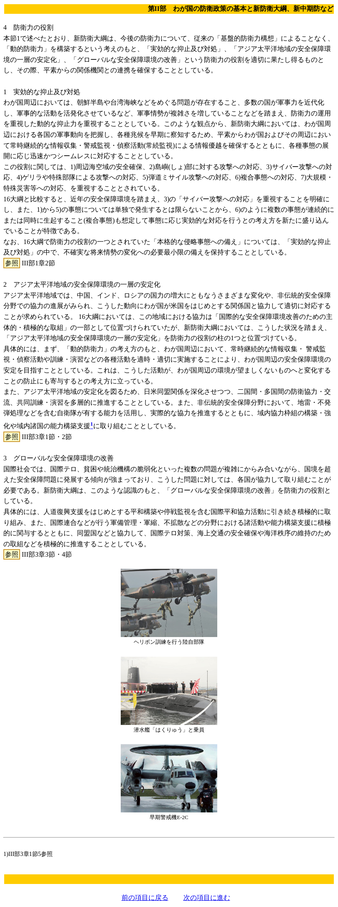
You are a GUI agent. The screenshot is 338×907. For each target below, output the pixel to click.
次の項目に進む (206, 897)
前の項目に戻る (145, 897)
